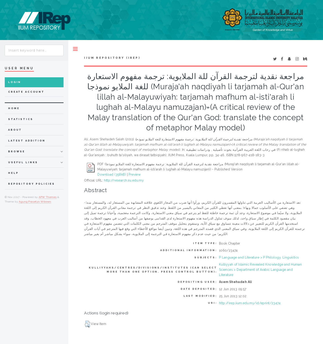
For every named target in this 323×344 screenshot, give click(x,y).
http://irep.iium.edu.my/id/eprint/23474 (250, 303)
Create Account (26, 91)
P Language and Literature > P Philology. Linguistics (259, 257)
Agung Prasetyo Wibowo (35, 201)
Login (14, 82)
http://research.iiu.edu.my (124, 180)
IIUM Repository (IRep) (112, 57)
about (15, 129)
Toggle (75, 49)
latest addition (26, 140)
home (13, 108)
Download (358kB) (111, 174)
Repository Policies (31, 183)
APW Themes (48, 197)
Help (13, 173)
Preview (135, 174)
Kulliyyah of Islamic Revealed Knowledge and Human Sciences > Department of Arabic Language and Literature (260, 270)
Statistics (20, 119)
